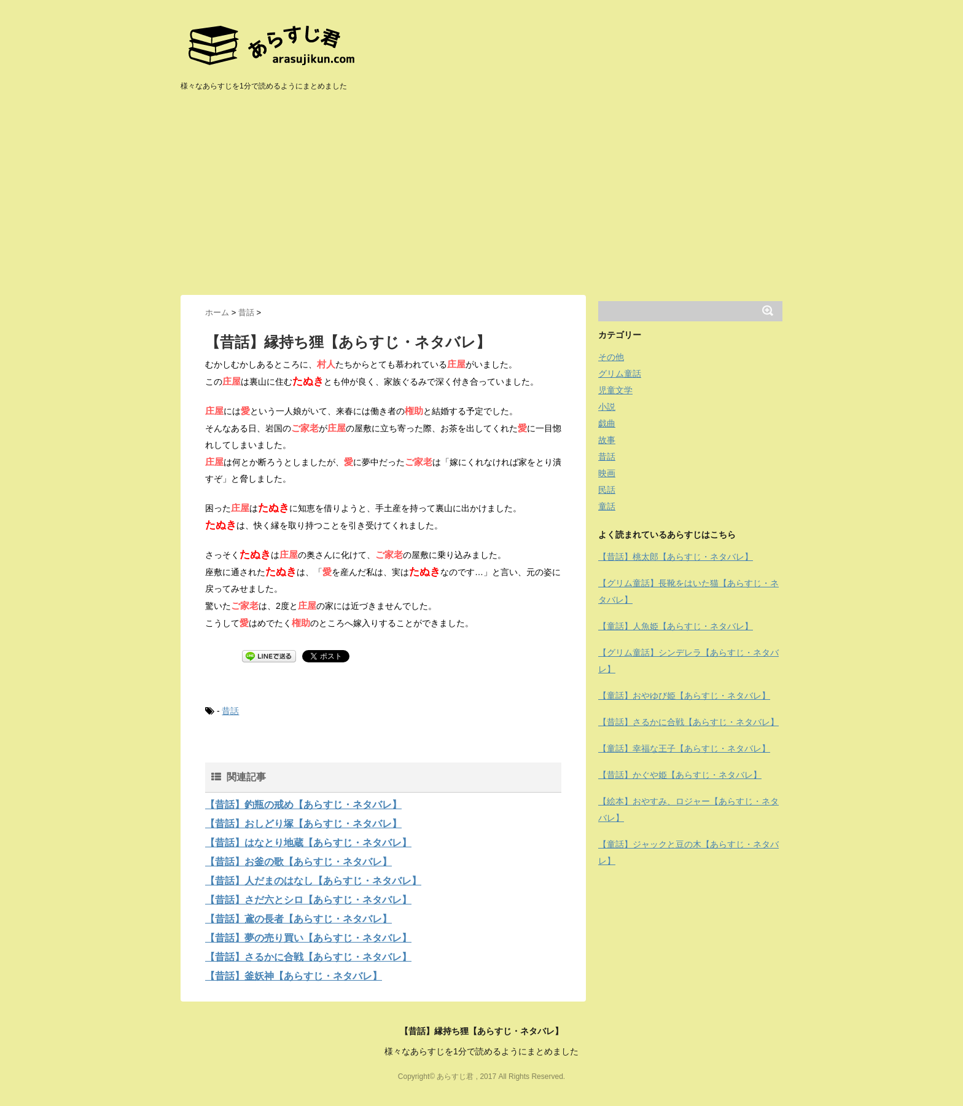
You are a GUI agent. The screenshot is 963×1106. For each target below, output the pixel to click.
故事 (606, 440)
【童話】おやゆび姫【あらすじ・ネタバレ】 (684, 695)
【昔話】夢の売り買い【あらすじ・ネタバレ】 (308, 938)
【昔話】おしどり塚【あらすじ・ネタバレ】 (303, 823)
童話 (606, 506)
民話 (606, 490)
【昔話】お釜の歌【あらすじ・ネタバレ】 (298, 862)
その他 (611, 357)
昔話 (230, 711)
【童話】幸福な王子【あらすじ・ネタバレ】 (684, 748)
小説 (606, 407)
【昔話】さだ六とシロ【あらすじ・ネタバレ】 (308, 900)
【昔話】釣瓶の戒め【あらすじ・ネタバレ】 (303, 804)
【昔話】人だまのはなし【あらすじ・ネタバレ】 (313, 881)
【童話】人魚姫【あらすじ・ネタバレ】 (675, 626)
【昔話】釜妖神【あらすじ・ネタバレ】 (293, 976)
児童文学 (615, 390)
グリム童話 (619, 373)
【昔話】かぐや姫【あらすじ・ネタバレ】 (680, 775)
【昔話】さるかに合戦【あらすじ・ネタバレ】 (308, 957)
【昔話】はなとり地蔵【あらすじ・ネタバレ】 (308, 842)
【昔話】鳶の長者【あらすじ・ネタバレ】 (298, 919)
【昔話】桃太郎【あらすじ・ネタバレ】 (675, 557)
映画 (606, 473)
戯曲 (606, 423)
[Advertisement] (481, 203)
